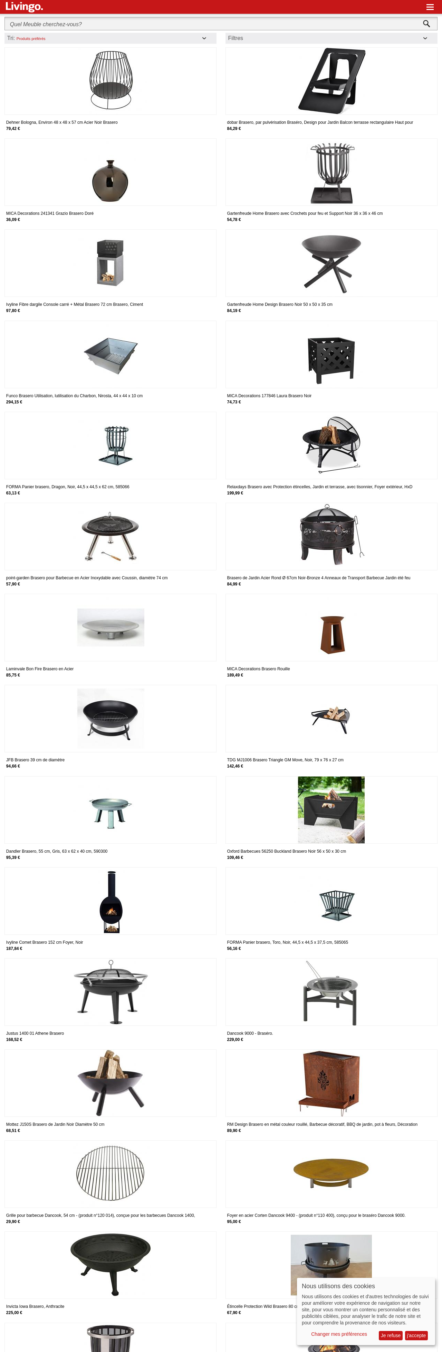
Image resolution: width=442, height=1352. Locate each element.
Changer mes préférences (339, 1334)
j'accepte (416, 1335)
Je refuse (391, 1335)
